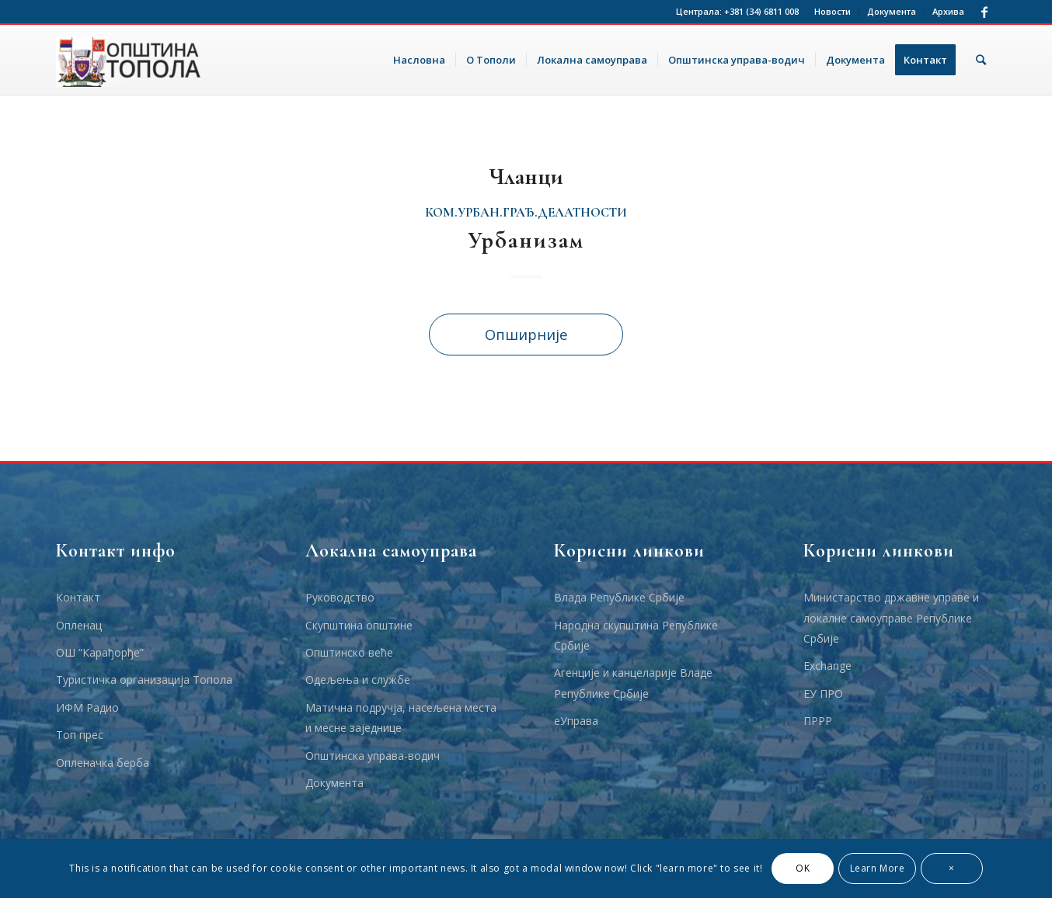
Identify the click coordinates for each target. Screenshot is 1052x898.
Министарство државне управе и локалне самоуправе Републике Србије (891, 618)
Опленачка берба (102, 762)
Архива (948, 11)
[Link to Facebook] (984, 11)
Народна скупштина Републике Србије (636, 635)
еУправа (576, 720)
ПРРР (817, 720)
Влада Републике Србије (619, 597)
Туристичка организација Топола (144, 679)
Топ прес (79, 734)
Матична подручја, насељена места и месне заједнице (400, 717)
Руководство (339, 597)
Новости (832, 11)
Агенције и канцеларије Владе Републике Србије (633, 682)
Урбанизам (526, 240)
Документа (891, 11)
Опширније (526, 334)
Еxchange (827, 665)
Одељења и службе (357, 679)
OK (803, 868)
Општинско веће (349, 652)
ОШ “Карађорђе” (100, 652)
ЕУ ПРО (823, 693)
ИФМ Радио (87, 707)
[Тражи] (981, 60)
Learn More (877, 868)
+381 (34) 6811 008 (761, 11)
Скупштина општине (359, 625)
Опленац (79, 625)
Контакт (78, 597)
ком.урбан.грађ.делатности (526, 212)
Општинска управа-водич (372, 755)
